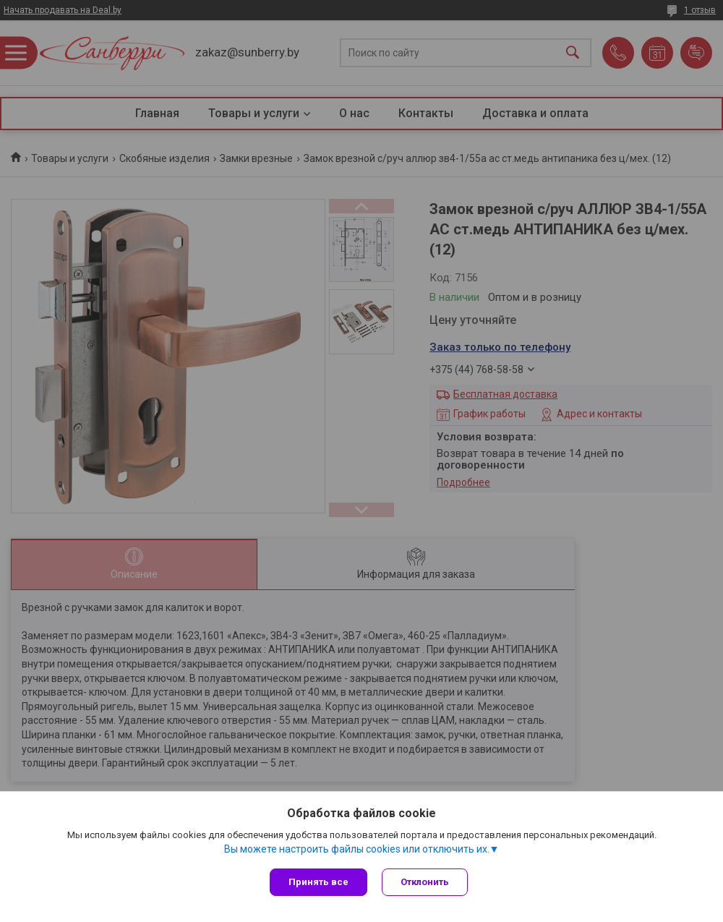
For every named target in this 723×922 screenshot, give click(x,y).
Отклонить (425, 881)
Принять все (318, 881)
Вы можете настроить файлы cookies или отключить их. (356, 849)
